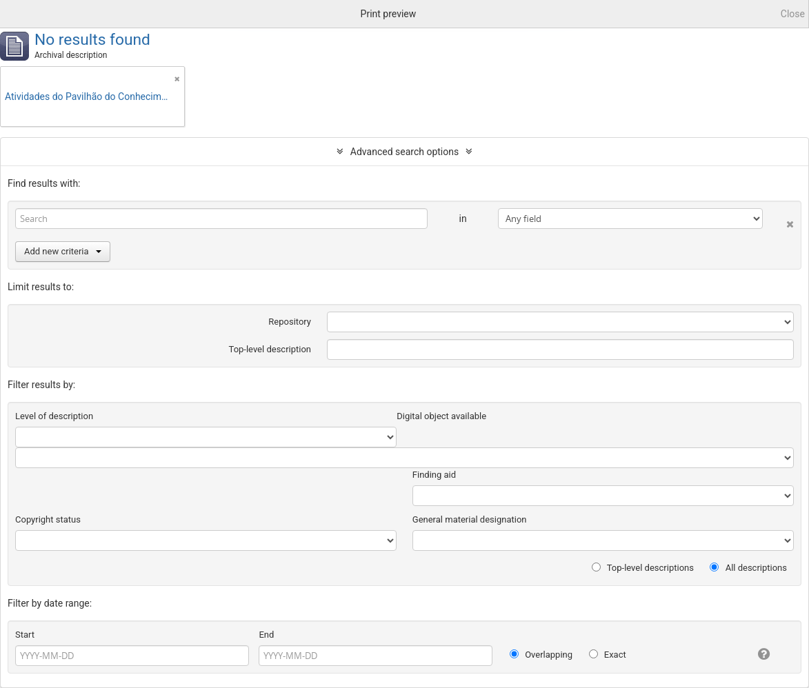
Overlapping (541, 654)
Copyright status (48, 519)
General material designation (469, 519)
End (266, 634)
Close (793, 13)
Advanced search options (404, 151)
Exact (607, 654)
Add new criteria (62, 251)
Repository (289, 321)
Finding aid (434, 474)
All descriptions (748, 568)
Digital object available (441, 416)
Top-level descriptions (643, 568)
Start (24, 634)
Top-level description (270, 349)
